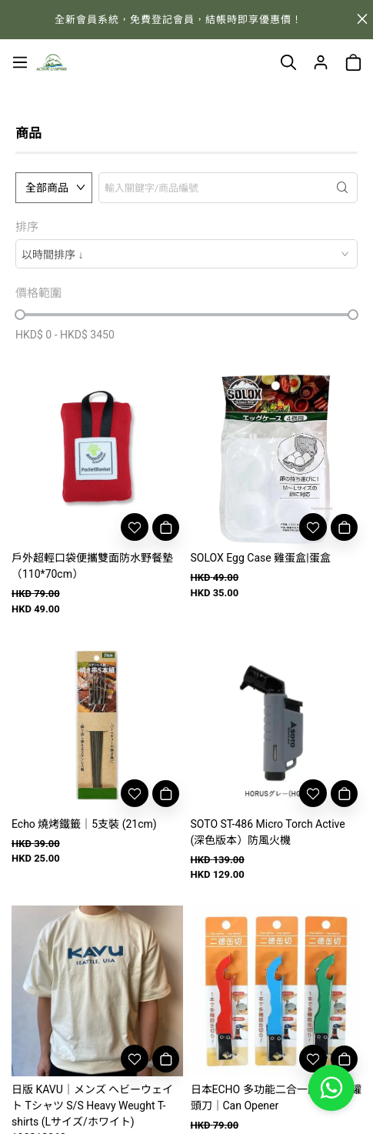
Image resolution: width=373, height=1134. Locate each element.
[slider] (20, 314)
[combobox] (186, 253)
